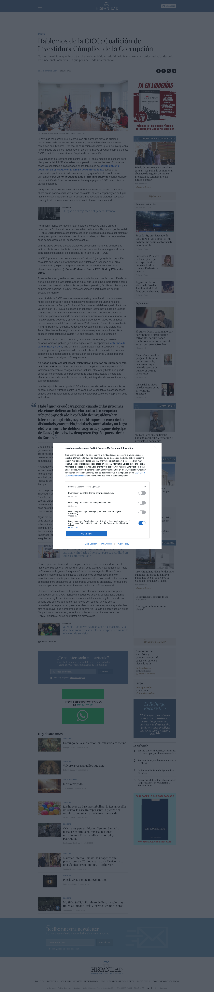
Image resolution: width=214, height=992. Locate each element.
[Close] (156, 448)
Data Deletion (91, 544)
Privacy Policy (123, 544)
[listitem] (107, 486)
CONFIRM (86, 534)
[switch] (142, 493)
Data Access (106, 544)
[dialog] (107, 496)
